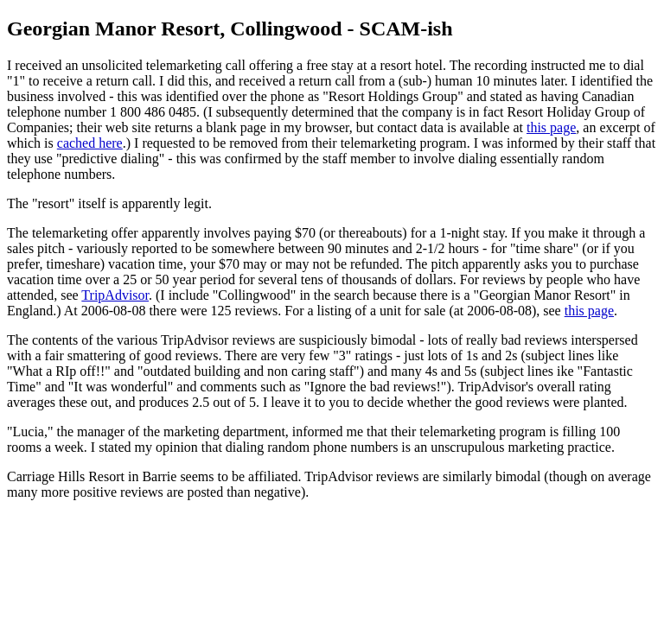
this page (551, 127)
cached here (90, 143)
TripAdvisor (115, 295)
